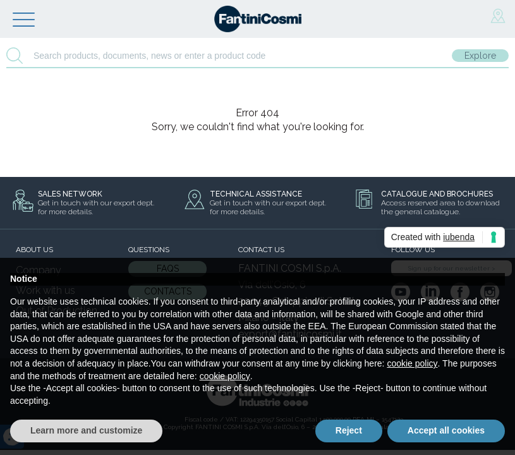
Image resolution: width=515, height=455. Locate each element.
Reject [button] (349, 430)
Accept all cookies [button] (446, 430)
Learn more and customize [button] (86, 430)
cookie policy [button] (412, 363)
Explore (480, 56)
